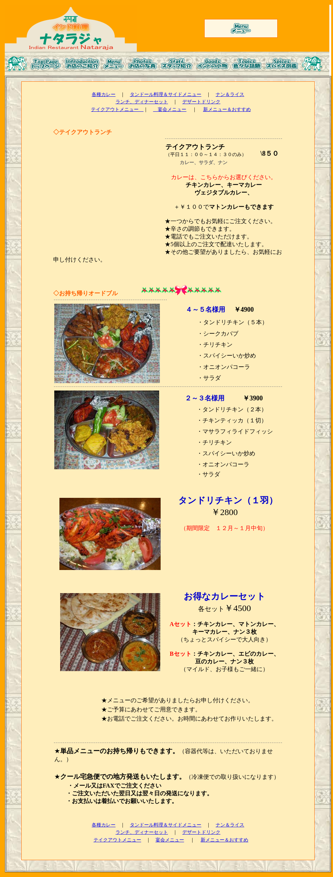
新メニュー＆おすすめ (227, 109)
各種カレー (104, 94)
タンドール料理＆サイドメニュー (165, 94)
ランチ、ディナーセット (142, 101)
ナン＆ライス (230, 94)
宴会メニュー (169, 109)
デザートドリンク (201, 101)
